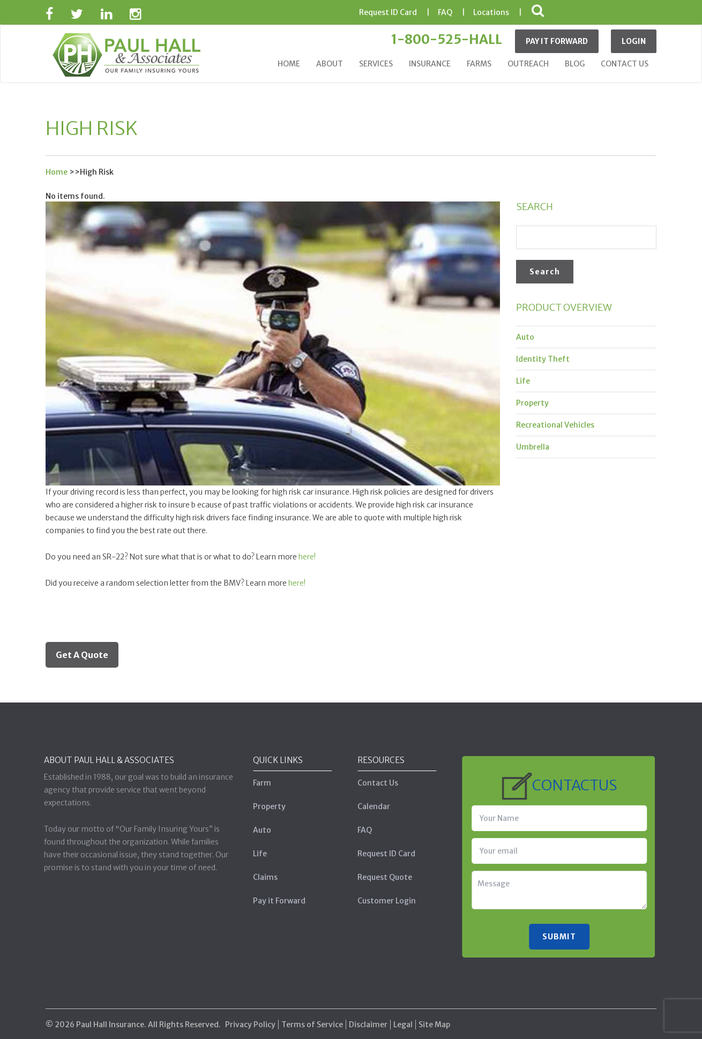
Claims (256, 877)
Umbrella (532, 447)
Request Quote (376, 877)
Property (532, 403)
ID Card (388, 12)
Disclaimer (368, 1016)
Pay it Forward (270, 901)
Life (523, 381)
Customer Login (378, 901)
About (329, 64)
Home (289, 64)
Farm (253, 783)
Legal (403, 1016)
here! (307, 557)
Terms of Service (312, 1016)
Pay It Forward (557, 41)
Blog (575, 64)
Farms (479, 64)
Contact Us (624, 64)
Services (376, 64)
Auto (525, 337)
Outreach (528, 64)
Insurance (430, 64)
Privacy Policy (250, 1016)
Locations (491, 12)
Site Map (434, 1016)
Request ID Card (378, 853)
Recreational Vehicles (555, 425)
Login (634, 41)
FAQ (445, 12)
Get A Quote (82, 654)
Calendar (365, 806)
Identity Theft (543, 359)
